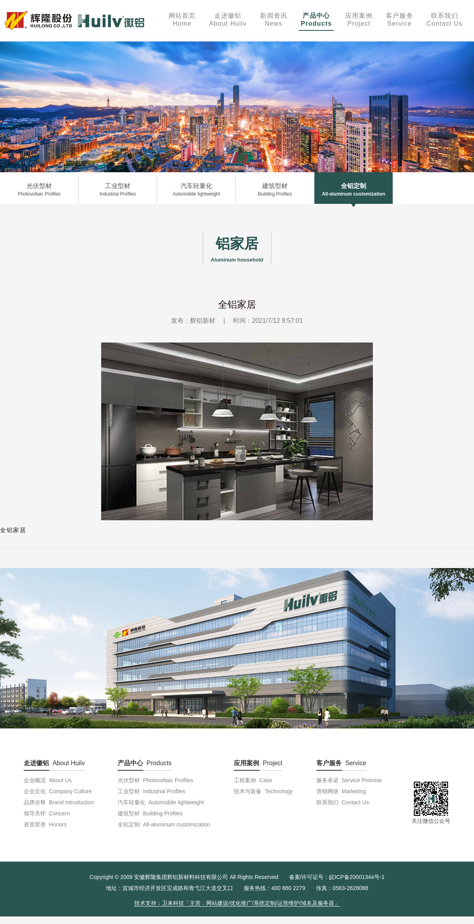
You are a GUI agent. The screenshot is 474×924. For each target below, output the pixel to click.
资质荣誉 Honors (45, 824)
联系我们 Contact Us (342, 802)
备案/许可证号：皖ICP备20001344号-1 (337, 877)
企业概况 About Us (47, 780)
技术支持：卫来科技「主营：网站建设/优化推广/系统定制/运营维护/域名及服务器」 (237, 903)
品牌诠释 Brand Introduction (59, 802)
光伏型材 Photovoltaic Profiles (155, 780)
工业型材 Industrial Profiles (151, 791)
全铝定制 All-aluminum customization (164, 824)
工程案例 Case (253, 780)
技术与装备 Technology (263, 791)
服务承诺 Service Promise (349, 780)
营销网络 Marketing (341, 791)
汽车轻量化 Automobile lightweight (161, 802)
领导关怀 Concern (47, 813)
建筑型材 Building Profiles (150, 813)
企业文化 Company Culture (58, 791)
